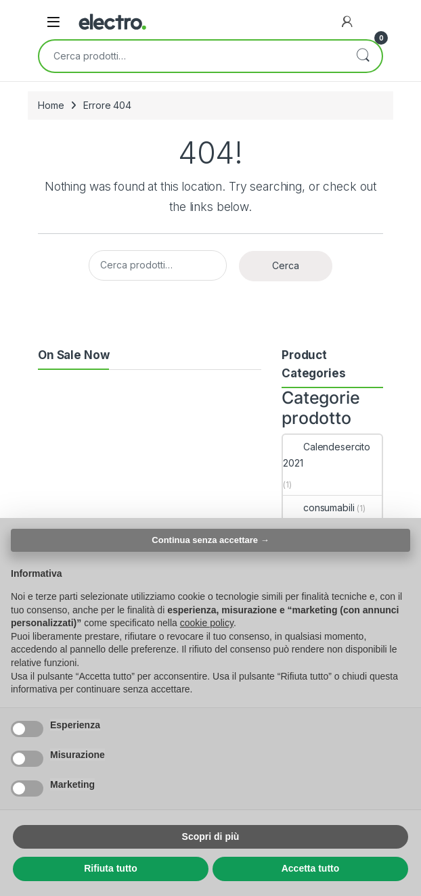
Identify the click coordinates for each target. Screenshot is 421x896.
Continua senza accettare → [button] (210, 540)
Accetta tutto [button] (311, 868)
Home (51, 105)
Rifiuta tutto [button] (110, 868)
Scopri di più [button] (211, 836)
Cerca (363, 56)
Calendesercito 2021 (326, 455)
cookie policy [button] (207, 622)
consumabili (318, 507)
